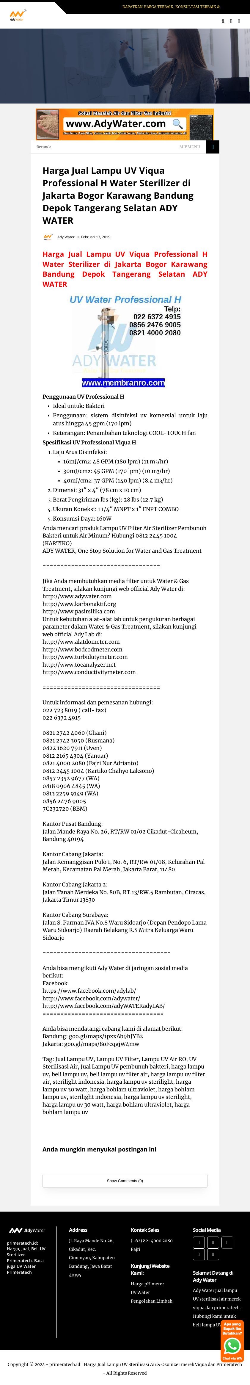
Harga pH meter (147, 1284)
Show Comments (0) (125, 1181)
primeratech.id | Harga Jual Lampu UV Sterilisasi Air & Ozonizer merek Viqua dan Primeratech (145, 1364)
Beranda (44, 147)
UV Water (140, 1292)
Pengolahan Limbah (151, 1301)
